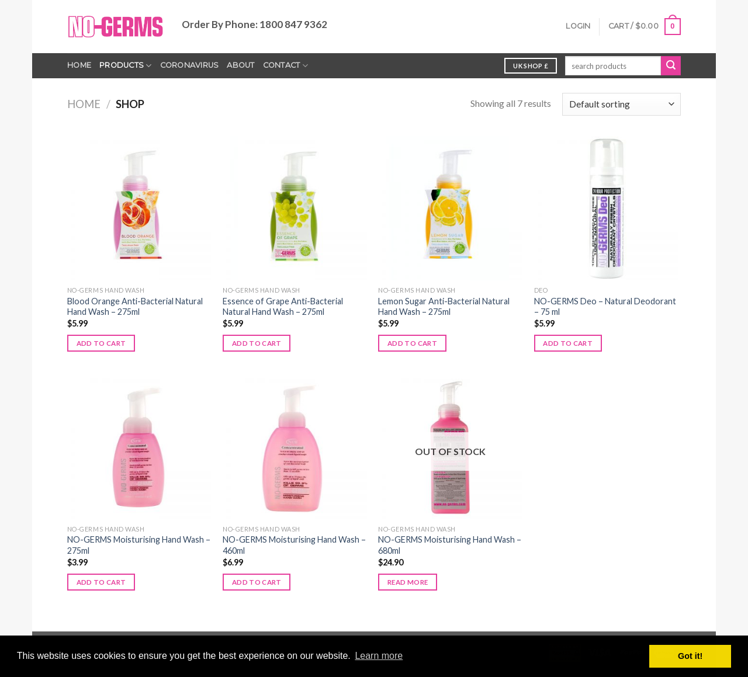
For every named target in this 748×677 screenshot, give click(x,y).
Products (125, 65)
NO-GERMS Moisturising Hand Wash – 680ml (449, 545)
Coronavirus (189, 65)
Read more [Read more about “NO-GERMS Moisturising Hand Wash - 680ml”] (407, 582)
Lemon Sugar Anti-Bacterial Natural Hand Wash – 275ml (444, 306)
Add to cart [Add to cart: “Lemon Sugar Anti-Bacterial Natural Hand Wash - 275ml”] (412, 343)
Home (79, 65)
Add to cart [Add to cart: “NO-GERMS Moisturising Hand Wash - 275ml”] (101, 582)
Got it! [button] (690, 656)
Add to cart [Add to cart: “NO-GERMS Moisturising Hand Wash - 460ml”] (257, 582)
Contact (285, 65)
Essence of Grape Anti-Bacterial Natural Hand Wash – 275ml (283, 306)
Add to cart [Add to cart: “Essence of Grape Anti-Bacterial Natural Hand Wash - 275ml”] (257, 343)
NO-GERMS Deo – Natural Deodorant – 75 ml (605, 306)
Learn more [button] (379, 656)
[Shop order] (621, 104)
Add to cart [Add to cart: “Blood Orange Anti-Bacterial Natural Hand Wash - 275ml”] (101, 343)
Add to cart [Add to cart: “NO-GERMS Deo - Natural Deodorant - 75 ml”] (568, 343)
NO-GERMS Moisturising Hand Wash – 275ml (138, 545)
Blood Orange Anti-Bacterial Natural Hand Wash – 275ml (135, 306)
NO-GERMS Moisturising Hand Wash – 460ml (294, 545)
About (240, 65)
